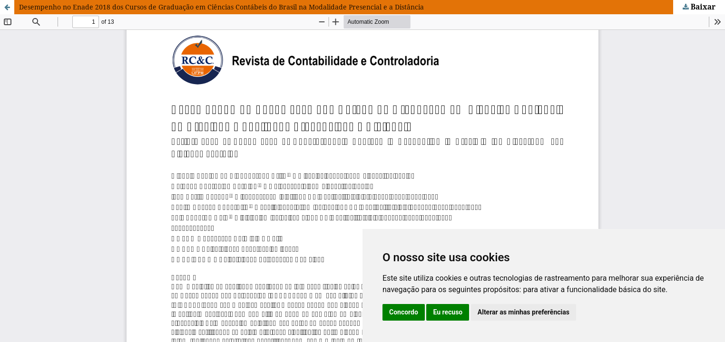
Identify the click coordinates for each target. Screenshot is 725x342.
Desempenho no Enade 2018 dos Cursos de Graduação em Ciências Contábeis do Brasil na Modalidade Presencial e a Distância (221, 6)
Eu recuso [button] (447, 312)
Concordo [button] (403, 312)
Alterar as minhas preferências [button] (523, 312)
